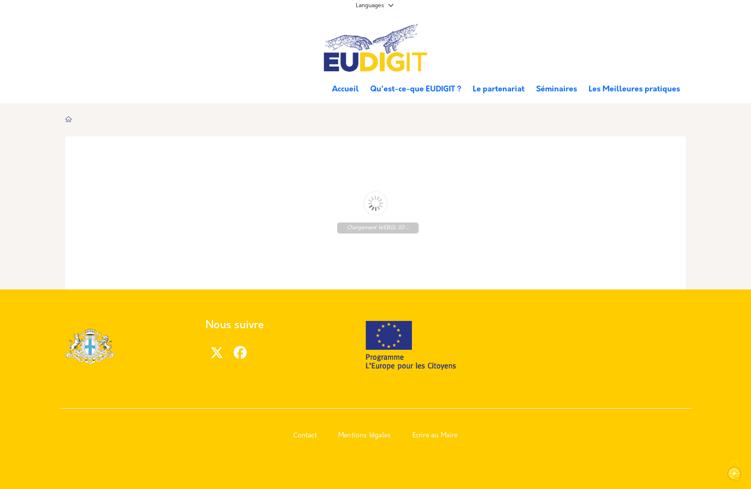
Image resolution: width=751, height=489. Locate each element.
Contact (305, 436)
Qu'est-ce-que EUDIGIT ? (415, 89)
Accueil (345, 89)
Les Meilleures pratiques (634, 89)
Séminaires (556, 89)
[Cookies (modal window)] (734, 472)
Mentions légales (364, 436)
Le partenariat (498, 89)
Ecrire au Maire (435, 436)
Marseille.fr (100, 34)
